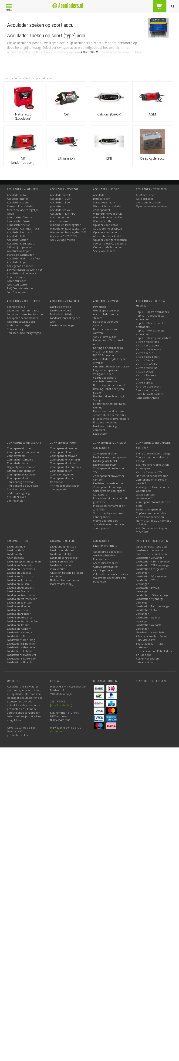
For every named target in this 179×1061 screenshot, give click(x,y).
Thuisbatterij (15, 329)
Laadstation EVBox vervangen (147, 582)
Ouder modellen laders (107, 247)
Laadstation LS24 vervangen (153, 595)
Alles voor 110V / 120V (63, 236)
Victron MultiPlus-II (147, 341)
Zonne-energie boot (62, 474)
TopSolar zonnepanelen (151, 513)
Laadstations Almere (19, 632)
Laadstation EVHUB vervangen (147, 589)
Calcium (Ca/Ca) (109, 114)
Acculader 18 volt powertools (60, 204)
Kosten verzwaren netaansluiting (147, 660)
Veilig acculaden (103, 374)
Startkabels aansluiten (20, 254)
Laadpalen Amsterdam (21, 617)
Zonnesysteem (16, 455)
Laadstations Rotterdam (22, 658)
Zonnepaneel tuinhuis (64, 463)
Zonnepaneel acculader (22, 474)
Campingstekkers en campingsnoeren (105, 568)
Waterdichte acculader (107, 206)
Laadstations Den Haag (21, 640)
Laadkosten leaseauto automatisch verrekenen (151, 552)
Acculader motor (17, 198)
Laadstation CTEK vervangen (153, 565)
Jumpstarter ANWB (147, 397)
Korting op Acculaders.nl (108, 347)
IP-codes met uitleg (105, 422)
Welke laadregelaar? (105, 520)
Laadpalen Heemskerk (21, 569)
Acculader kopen (17, 262)
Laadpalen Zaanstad (19, 602)
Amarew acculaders (148, 386)
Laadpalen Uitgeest (19, 572)
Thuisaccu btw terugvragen (24, 333)
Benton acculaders (147, 390)
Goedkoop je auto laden (151, 632)
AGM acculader (145, 195)
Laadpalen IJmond (18, 625)
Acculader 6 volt (60, 195)
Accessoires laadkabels (107, 551)
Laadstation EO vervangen (152, 576)
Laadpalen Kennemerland (23, 621)
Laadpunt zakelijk (61, 554)
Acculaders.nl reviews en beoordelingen (22, 275)
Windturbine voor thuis (107, 213)
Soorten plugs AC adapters (109, 243)
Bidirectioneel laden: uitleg (153, 453)
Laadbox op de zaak (62, 550)
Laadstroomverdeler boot (109, 483)
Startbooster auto (104, 202)
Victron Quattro (145, 379)
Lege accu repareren (106, 370)
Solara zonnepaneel (148, 509)
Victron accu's (144, 353)
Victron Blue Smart (147, 356)
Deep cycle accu (152, 158)
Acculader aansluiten (106, 381)
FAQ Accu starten (17, 284)
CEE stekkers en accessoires (110, 574)
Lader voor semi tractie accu (25, 314)
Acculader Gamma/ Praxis (23, 228)
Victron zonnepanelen (150, 517)
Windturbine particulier (107, 217)
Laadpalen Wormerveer (22, 598)
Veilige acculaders (104, 377)
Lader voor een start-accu (23, 310)
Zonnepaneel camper (63, 448)
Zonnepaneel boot (61, 452)
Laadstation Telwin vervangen (147, 611)
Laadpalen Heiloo (18, 610)
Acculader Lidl (16, 236)
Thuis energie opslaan (20, 482)
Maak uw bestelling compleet (105, 428)
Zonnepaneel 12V (61, 470)
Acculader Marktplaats (21, 243)
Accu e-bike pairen (105, 336)
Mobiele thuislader (62, 314)
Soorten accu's (16, 306)
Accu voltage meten (62, 239)
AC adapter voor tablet (107, 236)
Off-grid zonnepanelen (21, 470)
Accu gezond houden (20, 266)
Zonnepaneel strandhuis (65, 467)
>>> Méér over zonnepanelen (16, 498)
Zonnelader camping (20, 459)
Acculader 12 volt (60, 198)
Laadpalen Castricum (20, 576)
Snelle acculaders (104, 251)
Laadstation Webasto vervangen (149, 626)
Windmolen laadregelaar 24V (68, 232)
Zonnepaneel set (17, 478)
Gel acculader (144, 198)
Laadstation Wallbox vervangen (148, 619)
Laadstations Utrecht (20, 662)
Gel (66, 114)
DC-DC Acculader (103, 355)
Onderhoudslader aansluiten (111, 366)
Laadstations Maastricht (21, 654)
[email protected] (61, 705)
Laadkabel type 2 (60, 310)
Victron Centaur (146, 360)
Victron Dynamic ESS (149, 472)
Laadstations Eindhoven (21, 643)
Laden (18, 78)
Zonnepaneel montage (107, 487)
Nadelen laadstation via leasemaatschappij (64, 582)
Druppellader (101, 198)
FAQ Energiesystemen (20, 288)
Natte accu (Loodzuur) (23, 116)
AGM (152, 114)
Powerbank (100, 306)
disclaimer (56, 731)
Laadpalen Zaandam (19, 591)
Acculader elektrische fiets (23, 258)
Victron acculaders (147, 345)
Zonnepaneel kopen (19, 448)
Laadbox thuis (15, 550)
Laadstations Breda (18, 636)
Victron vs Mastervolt (106, 351)
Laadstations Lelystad (20, 651)
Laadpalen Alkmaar (19, 613)
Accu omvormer (60, 221)
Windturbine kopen (19, 251)
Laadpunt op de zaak (63, 546)
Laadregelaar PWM (104, 464)
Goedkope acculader (106, 310)
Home (7, 78)
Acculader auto (16, 195)
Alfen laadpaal (15, 557)
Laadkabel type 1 (60, 306)
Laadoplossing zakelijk (64, 557)
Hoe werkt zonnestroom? (152, 476)
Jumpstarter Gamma (20, 217)
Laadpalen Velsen (18, 584)
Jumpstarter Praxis (18, 221)
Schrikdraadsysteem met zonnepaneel (108, 515)
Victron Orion (144, 371)
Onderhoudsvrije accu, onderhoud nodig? (21, 323)
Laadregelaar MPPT (105, 461)
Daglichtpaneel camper (21, 467)
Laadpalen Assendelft (20, 587)
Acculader (99, 195)
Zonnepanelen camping (65, 459)
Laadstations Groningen (22, 647)
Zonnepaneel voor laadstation (61, 480)
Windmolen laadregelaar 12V (68, 228)
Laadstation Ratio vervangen (153, 606)
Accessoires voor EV (105, 563)
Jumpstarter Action (18, 225)
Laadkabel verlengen (63, 325)
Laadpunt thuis (16, 546)
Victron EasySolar (146, 364)
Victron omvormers (148, 349)
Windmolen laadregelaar (65, 225)
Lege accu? (100, 433)
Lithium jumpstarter (19, 247)
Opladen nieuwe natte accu (153, 206)
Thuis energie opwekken (22, 485)
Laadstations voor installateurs (61, 567)
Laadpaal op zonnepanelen (24, 561)
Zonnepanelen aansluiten (23, 452)
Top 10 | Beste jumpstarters (153, 338)
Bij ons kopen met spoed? (109, 385)
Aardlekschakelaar (104, 555)
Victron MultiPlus (146, 368)
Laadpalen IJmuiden (19, 580)
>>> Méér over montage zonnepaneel (108, 526)
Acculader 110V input (63, 213)
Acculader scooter (18, 202)
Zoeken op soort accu (38, 78)
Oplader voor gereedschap (110, 239)
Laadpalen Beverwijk (20, 565)
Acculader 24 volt (60, 210)
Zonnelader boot (17, 463)
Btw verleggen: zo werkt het (24, 269)
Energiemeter (102, 559)
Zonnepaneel (101, 210)
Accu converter (59, 217)
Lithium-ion (66, 158)
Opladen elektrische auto (152, 546)
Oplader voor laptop (105, 225)
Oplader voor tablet (105, 232)
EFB (109, 158)
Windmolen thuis (103, 221)
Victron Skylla (144, 382)
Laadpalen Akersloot (19, 606)
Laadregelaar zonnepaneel (110, 457)
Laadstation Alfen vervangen (153, 561)
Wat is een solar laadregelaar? (145, 496)
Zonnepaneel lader (105, 453)
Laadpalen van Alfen (62, 561)
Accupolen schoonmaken (23, 318)
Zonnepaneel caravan (63, 455)
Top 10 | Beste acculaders (152, 312)
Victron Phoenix (146, 375)
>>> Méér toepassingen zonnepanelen (65, 487)
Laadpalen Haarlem (19, 628)
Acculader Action (17, 239)
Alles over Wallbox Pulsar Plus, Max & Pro (151, 638)
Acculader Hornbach (20, 232)
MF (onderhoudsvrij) (23, 160)
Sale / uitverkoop (17, 292)
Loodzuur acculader (148, 202)
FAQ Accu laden (17, 281)
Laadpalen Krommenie (21, 595)
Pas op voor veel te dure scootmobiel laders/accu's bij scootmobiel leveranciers (111, 414)
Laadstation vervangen (150, 557)
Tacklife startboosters (149, 394)
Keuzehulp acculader (20, 206)
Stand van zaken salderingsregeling (18, 491)
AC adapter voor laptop (107, 228)
